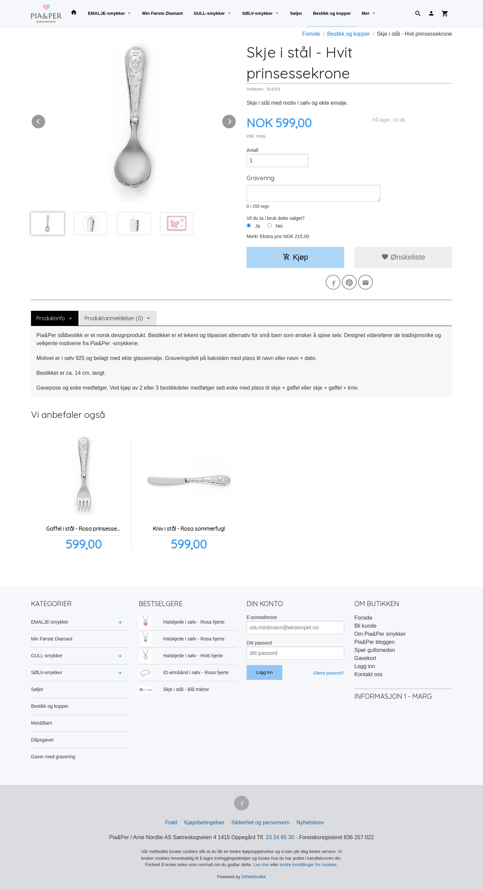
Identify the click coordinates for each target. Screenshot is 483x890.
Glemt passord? (328, 672)
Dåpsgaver (42, 740)
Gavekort (365, 658)
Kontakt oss (368, 674)
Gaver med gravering (53, 756)
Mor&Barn (41, 723)
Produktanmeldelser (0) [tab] (114, 318)
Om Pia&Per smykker (380, 634)
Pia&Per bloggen (374, 642)
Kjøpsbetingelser (204, 822)
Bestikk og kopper (332, 13)
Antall (252, 150)
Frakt (171, 822)
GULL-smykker (209, 13)
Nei (279, 226)
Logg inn (364, 666)
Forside (311, 34)
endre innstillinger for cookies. (309, 864)
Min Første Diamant (162, 13)
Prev (45, 120)
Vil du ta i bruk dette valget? (276, 218)
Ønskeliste (403, 257)
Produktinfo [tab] (50, 318)
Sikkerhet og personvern (260, 822)
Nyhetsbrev (310, 822)
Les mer (261, 864)
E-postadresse (262, 617)
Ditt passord (259, 643)
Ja (257, 226)
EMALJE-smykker (106, 13)
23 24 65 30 (280, 837)
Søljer (296, 13)
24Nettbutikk (254, 876)
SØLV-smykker (257, 13)
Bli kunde (365, 626)
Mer (365, 13)
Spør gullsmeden (374, 650)
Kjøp (295, 257)
